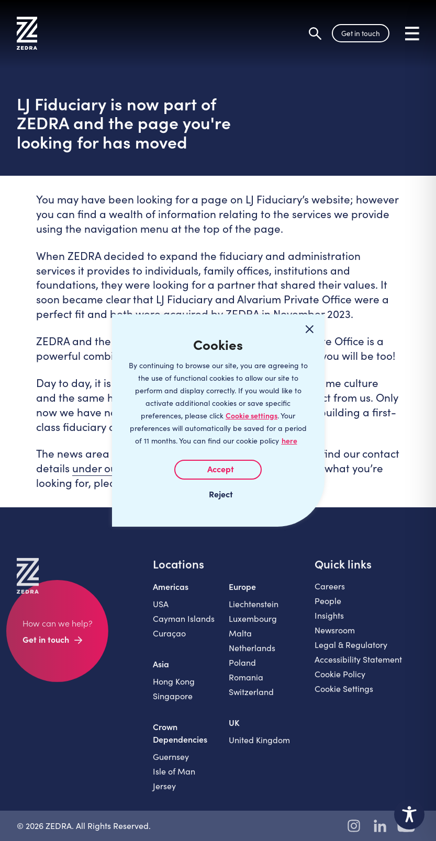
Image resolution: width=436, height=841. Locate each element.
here (289, 441)
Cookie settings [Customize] (251, 415)
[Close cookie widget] (309, 329)
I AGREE (218, 470)
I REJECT (218, 494)
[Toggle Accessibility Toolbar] (409, 814)
